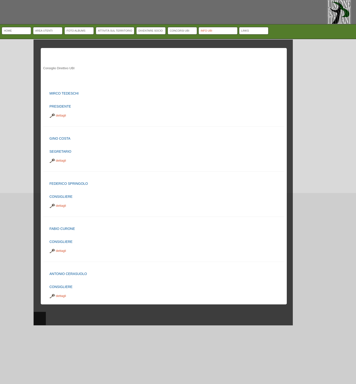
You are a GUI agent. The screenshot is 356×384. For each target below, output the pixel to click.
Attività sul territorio (115, 30)
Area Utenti (44, 30)
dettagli (57, 115)
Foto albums (76, 30)
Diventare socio (150, 30)
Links (245, 30)
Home (8, 30)
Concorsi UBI (179, 30)
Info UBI (206, 30)
